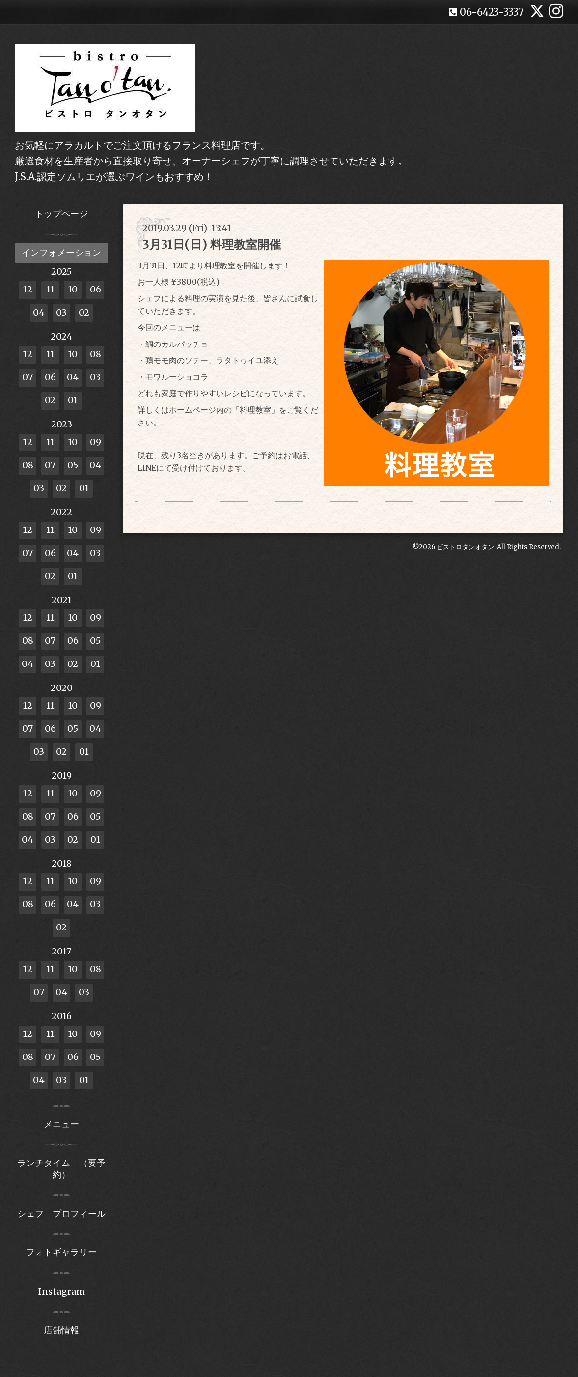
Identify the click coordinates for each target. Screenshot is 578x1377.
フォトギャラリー (61, 1252)
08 (95, 354)
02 (84, 312)
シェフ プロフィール (61, 1213)
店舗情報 (61, 1330)
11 (50, 289)
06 (95, 289)
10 (73, 289)
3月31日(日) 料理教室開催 (211, 244)
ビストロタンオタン (465, 547)
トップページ (61, 213)
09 (95, 442)
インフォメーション (61, 252)
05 (72, 465)
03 (61, 312)
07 (27, 377)
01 (73, 400)
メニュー (61, 1124)
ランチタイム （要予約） (61, 1168)
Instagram (61, 1291)
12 (27, 289)
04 (39, 312)
